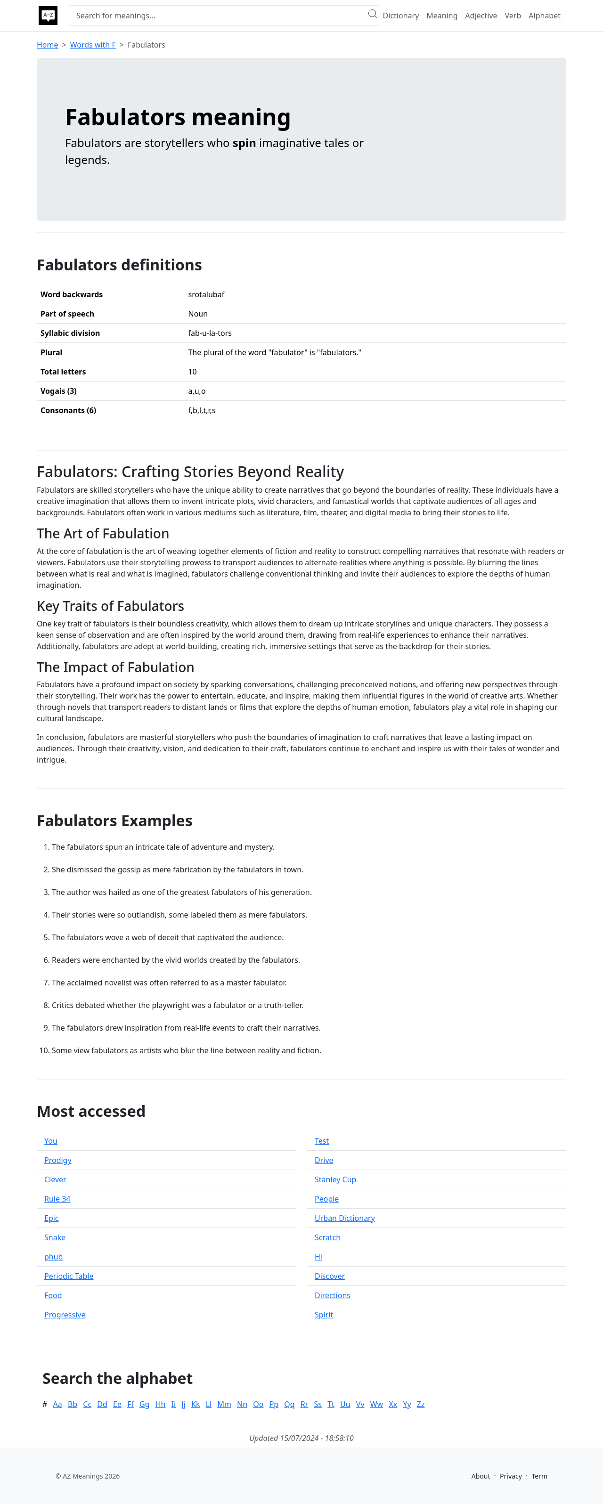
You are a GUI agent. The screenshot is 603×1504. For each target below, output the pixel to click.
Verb (513, 15)
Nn (242, 1404)
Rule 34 (57, 1199)
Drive (324, 1160)
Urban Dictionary (345, 1218)
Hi (318, 1257)
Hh (160, 1404)
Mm (224, 1404)
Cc (87, 1404)
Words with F (93, 45)
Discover (330, 1276)
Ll (209, 1404)
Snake (54, 1237)
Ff (130, 1404)
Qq (289, 1404)
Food (53, 1295)
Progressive (64, 1314)
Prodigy (58, 1160)
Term (539, 1475)
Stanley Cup (335, 1179)
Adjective (481, 15)
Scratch (328, 1237)
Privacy (511, 1475)
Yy (407, 1404)
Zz (421, 1404)
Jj (183, 1404)
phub (53, 1257)
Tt (330, 1404)
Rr (305, 1404)
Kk (195, 1404)
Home (47, 45)
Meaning (441, 15)
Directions (332, 1295)
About (481, 1475)
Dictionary (401, 15)
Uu (345, 1404)
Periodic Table (69, 1276)
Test (322, 1141)
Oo (258, 1404)
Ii (173, 1404)
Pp (274, 1404)
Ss (318, 1404)
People (327, 1199)
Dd (102, 1404)
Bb (72, 1404)
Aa (57, 1404)
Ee (117, 1404)
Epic (51, 1218)
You (50, 1141)
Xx (393, 1404)
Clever (55, 1179)
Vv (360, 1404)
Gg (144, 1404)
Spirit (324, 1314)
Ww (376, 1404)
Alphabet (545, 15)
